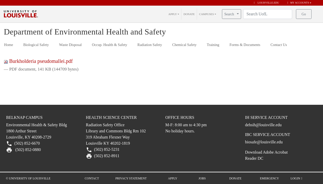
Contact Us (278, 45)
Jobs (202, 178)
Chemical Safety (184, 45)
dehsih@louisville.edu (263, 125)
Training (213, 45)
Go (304, 14)
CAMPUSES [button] (206, 14)
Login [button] (296, 178)
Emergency (269, 178)
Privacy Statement (131, 178)
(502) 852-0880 (27, 149)
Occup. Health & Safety (109, 45)
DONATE (189, 14)
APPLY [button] (172, 14)
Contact (92, 178)
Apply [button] (172, 178)
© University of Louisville (28, 178)
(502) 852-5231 (106, 149)
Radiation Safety (150, 45)
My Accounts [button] (298, 2)
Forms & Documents (244, 45)
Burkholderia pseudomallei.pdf (38, 61)
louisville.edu (266, 2)
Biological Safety (36, 45)
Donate (235, 178)
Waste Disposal (70, 45)
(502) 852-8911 (106, 156)
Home (8, 45)
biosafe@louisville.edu (264, 142)
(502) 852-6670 (26, 143)
